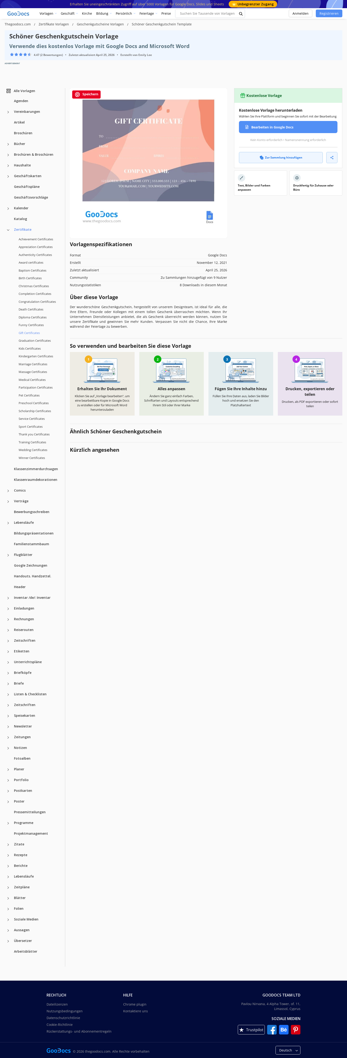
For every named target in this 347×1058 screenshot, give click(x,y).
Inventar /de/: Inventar (32, 597)
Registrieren (329, 13)
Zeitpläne (22, 887)
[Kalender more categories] (8, 208)
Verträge (21, 501)
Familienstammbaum (31, 544)
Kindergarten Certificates (36, 356)
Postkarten (23, 790)
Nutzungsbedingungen (65, 1011)
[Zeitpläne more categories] (8, 887)
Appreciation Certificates (36, 247)
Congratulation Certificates (37, 302)
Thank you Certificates (34, 434)
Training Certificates (32, 442)
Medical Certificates (32, 380)
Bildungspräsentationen (34, 533)
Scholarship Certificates (35, 411)
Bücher (19, 143)
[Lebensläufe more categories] (8, 523)
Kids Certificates (30, 348)
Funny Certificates (31, 325)
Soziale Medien (26, 919)
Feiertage (146, 13)
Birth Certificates (30, 278)
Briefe (19, 683)
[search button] (241, 13)
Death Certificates (31, 309)
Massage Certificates (33, 372)
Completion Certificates (35, 294)
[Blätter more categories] (8, 898)
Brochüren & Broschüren (33, 154)
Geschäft (68, 13)
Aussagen (22, 930)
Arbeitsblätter (25, 951)
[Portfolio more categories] (8, 780)
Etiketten (21, 651)
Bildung (102, 13)
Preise (166, 13)
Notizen (20, 747)
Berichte (20, 865)
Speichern (86, 94)
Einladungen (24, 608)
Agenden (21, 101)
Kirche (87, 13)
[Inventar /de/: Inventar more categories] (8, 598)
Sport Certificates (31, 426)
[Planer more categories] (8, 769)
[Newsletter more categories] (8, 726)
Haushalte (22, 165)
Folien (19, 908)
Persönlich (124, 13)
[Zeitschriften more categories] (8, 641)
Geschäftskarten (27, 176)
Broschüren (23, 133)
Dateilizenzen (57, 1004)
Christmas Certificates (34, 286)
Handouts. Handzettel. (32, 576)
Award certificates (31, 262)
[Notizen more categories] (8, 748)
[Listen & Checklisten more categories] (8, 694)
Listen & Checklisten (30, 694)
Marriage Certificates (33, 364)
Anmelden (301, 13)
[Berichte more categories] (8, 866)
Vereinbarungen (27, 111)
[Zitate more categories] (8, 844)
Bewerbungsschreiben (31, 512)
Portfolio (21, 780)
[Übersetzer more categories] (8, 941)
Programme (23, 822)
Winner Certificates (32, 458)
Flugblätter (23, 554)
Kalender (21, 208)
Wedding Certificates (33, 450)
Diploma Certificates (33, 317)
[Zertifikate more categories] (8, 230)
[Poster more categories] (8, 801)
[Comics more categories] (8, 490)
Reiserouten (24, 629)
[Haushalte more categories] (8, 165)
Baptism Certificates (32, 270)
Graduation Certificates (35, 340)
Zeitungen (22, 737)
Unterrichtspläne (28, 662)
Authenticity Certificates (35, 255)
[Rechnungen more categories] (8, 619)
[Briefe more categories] (8, 683)
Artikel (19, 122)
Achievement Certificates (36, 239)
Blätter (20, 898)
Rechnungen (24, 619)
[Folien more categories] (8, 909)
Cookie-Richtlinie (60, 1024)
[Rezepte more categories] (8, 855)
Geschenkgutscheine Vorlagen (101, 24)
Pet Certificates (29, 395)
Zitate (19, 844)
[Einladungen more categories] (8, 608)
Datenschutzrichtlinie (63, 1018)
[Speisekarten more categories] (8, 716)
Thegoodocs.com (18, 24)
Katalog (20, 219)
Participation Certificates (36, 387)
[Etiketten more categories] (8, 651)
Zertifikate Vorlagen (54, 24)
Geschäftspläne (27, 186)
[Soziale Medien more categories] (8, 919)
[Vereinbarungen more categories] (8, 112)
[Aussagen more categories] (8, 930)
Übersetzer (23, 940)
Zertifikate (22, 229)
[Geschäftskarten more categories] (8, 176)
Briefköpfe (22, 672)
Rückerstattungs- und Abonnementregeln (79, 1031)
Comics (20, 490)
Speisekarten (24, 715)
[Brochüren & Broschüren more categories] (8, 155)
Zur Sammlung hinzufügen (281, 157)
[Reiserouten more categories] (8, 630)
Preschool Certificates (34, 403)
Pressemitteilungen (30, 812)
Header (20, 587)
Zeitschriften (24, 640)
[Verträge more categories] (8, 501)
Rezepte (20, 855)
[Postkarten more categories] (8, 791)
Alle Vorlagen (20, 91)
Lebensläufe (24, 522)
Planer (19, 769)
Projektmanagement (31, 833)
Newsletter (23, 726)
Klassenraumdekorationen (35, 479)
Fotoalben (22, 758)
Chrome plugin (134, 1004)
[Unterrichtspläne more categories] (8, 662)
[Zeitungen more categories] (8, 737)
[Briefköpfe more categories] (8, 673)
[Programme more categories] (8, 823)
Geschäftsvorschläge (31, 197)
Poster (19, 801)
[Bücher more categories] (8, 144)
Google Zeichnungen (30, 565)
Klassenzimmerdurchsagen (36, 469)
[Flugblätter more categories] (8, 555)
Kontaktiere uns (135, 1011)
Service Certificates (32, 419)
